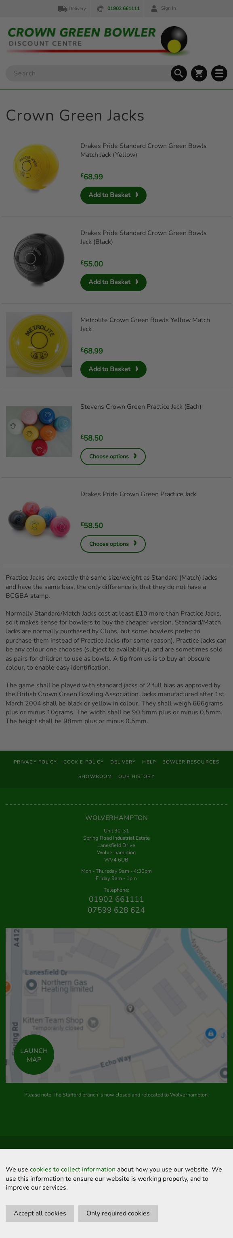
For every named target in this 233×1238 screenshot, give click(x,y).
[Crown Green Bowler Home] (98, 41)
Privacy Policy (35, 762)
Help (148, 762)
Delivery (71, 8)
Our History (136, 776)
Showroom (95, 776)
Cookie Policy (83, 762)
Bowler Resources (190, 762)
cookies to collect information (72, 1169)
